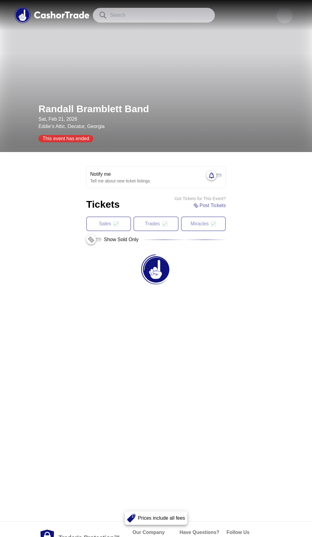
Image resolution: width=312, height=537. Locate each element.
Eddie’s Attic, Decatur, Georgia (71, 126)
